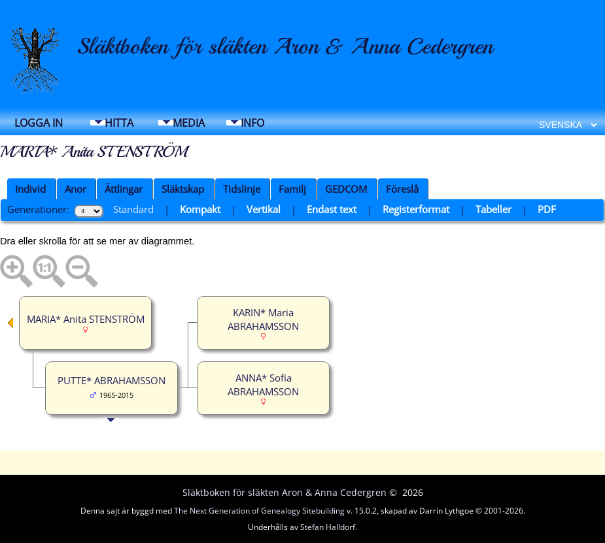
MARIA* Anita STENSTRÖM (86, 318)
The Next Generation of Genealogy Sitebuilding (259, 510)
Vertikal (264, 209)
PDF (547, 209)
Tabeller (493, 209)
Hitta (119, 123)
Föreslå (402, 188)
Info (252, 123)
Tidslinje (241, 188)
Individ (30, 188)
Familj (292, 188)
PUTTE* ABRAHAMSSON (111, 380)
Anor (75, 188)
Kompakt (200, 209)
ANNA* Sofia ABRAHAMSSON (263, 384)
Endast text (331, 209)
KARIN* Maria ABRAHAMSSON (263, 319)
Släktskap (183, 188)
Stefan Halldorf (327, 527)
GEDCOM (346, 188)
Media (189, 123)
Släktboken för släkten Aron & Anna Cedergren (285, 46)
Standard (133, 209)
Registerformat (416, 209)
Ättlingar (124, 188)
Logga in (38, 123)
